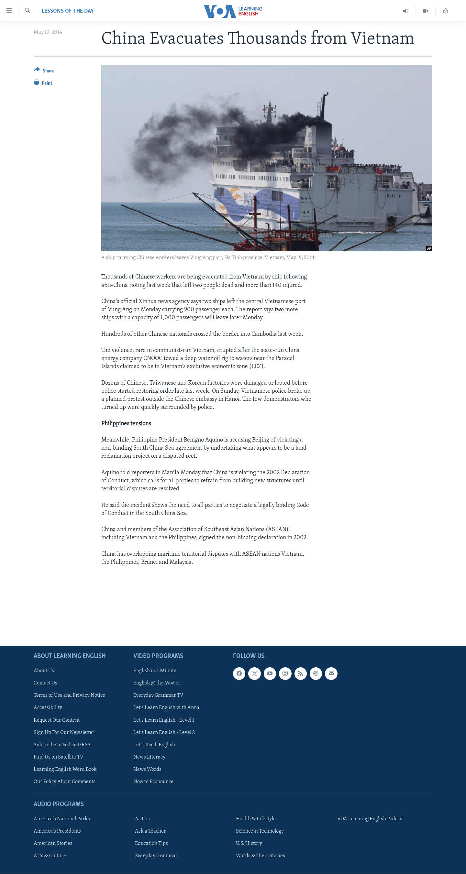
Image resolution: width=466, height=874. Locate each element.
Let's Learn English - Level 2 (164, 732)
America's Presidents (57, 831)
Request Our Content (57, 720)
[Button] (44, 72)
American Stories (53, 844)
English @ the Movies (157, 683)
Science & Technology (260, 831)
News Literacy (149, 757)
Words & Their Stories (260, 856)
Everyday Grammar (156, 856)
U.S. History (249, 844)
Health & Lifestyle (256, 819)
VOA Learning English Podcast (370, 819)
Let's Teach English (154, 745)
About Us (44, 671)
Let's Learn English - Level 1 (163, 720)
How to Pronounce (153, 781)
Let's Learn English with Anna (166, 708)
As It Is (142, 819)
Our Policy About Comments (64, 781)
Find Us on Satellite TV (58, 757)
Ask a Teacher (150, 831)
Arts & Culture (50, 856)
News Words (147, 769)
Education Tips (151, 844)
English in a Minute (154, 671)
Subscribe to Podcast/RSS (62, 745)
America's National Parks (62, 819)
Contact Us (45, 683)
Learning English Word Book (65, 769)
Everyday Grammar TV (158, 695)
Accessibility (48, 708)
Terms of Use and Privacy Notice (69, 695)
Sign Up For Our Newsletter (64, 732)
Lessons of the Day (68, 11)
